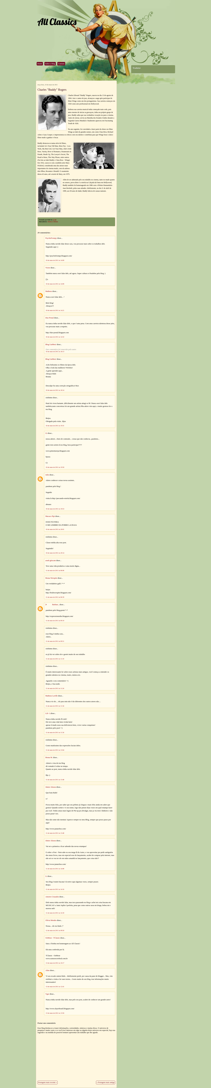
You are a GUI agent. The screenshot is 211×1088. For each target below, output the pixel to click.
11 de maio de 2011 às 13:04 (55, 750)
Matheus (48, 291)
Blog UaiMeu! (50, 344)
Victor (47, 268)
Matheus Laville (51, 696)
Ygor (47, 994)
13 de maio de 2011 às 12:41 (55, 986)
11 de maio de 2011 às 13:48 (55, 779)
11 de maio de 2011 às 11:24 (55, 688)
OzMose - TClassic (52, 938)
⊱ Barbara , (52, 605)
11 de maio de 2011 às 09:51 (55, 641)
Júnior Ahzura (50, 787)
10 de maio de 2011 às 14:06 (55, 284)
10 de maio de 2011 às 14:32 (55, 337)
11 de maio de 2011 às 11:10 (55, 659)
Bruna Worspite (51, 578)
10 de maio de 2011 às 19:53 (55, 509)
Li (46, 876)
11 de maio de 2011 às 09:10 (55, 620)
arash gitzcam (50, 560)
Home (39, 64)
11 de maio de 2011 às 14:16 (55, 889)
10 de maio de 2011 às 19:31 (55, 425)
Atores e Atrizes (53, 221)
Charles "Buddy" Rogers (52, 89)
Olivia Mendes (51, 920)
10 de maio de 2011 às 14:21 (55, 310)
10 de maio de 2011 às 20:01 (55, 529)
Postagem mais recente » (47, 1082)
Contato (61, 64)
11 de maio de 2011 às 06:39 (55, 597)
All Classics (56, 21)
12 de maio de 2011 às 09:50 (55, 930)
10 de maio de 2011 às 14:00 (55, 260)
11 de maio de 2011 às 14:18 (55, 913)
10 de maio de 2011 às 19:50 (55, 467)
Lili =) (47, 713)
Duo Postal (49, 318)
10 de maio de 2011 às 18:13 (55, 351)
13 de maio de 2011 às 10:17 (55, 963)
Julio (47, 475)
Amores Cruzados (52, 897)
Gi (46, 433)
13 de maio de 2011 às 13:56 (55, 1013)
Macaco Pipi (50, 516)
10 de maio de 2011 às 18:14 (55, 390)
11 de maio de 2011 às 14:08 (55, 868)
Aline (47, 970)
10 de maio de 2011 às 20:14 (55, 553)
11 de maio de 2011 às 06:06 (55, 570)
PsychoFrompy (51, 238)
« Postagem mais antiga (105, 1082)
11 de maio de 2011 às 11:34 (55, 706)
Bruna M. (49, 757)
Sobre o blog (50, 64)
